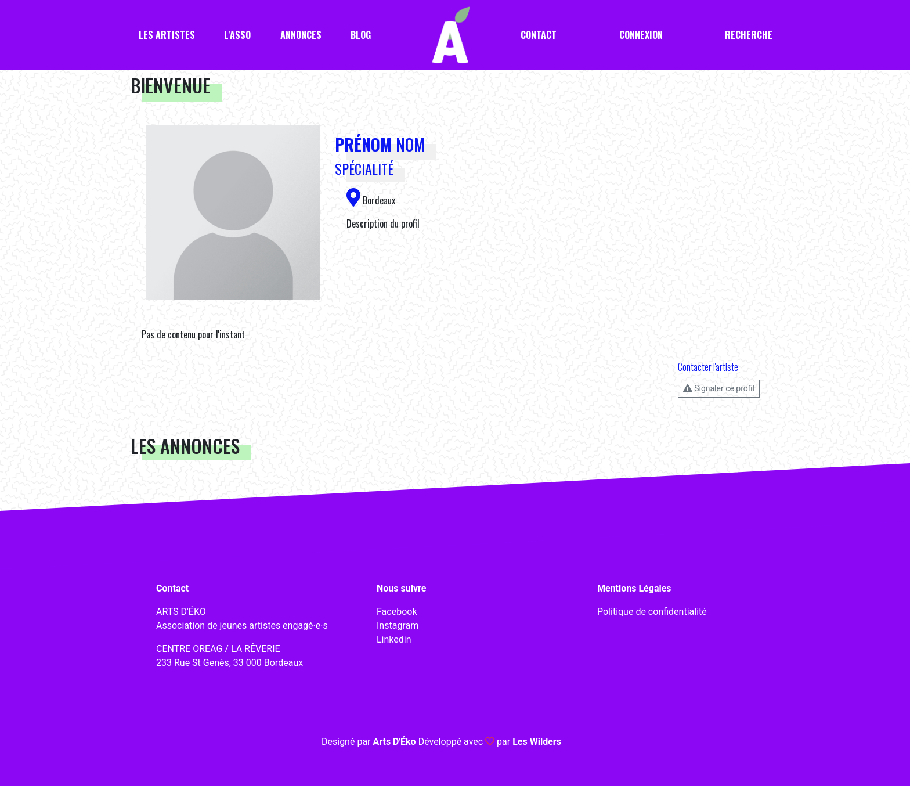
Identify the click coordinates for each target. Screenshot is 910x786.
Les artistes (167, 35)
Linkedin (394, 639)
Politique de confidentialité (652, 611)
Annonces (301, 35)
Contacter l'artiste (708, 367)
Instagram (397, 625)
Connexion (641, 35)
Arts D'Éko (394, 741)
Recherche (748, 35)
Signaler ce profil (718, 388)
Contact (539, 35)
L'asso (237, 35)
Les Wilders (536, 741)
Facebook (397, 611)
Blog (361, 35)
